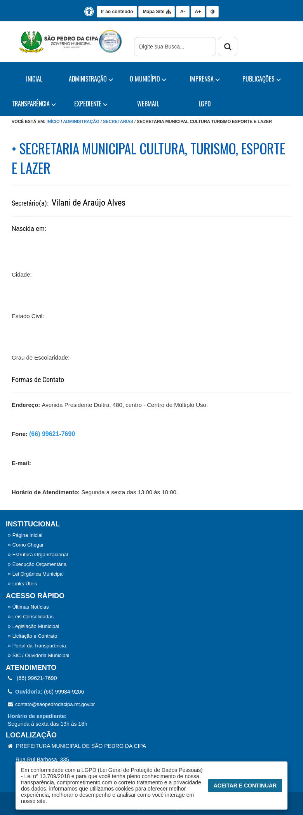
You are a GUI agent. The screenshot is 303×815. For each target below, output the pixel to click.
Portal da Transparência (37, 646)
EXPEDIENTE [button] (91, 103)
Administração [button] (91, 78)
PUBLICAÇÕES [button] (261, 78)
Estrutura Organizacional (38, 554)
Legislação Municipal (33, 626)
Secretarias (118, 121)
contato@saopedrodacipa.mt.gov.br (51, 704)
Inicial (34, 78)
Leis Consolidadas (31, 616)
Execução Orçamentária (37, 564)
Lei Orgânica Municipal (36, 574)
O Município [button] (148, 78)
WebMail (148, 103)
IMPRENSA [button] (205, 78)
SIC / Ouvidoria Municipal (38, 655)
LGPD (205, 103)
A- (182, 11)
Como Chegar (26, 545)
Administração (81, 121)
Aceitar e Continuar (245, 785)
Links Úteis (22, 583)
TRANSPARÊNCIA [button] (34, 103)
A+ (198, 11)
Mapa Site (156, 11)
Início (53, 121)
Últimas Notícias (28, 607)
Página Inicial (25, 535)
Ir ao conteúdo (117, 11)
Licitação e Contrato (32, 636)
